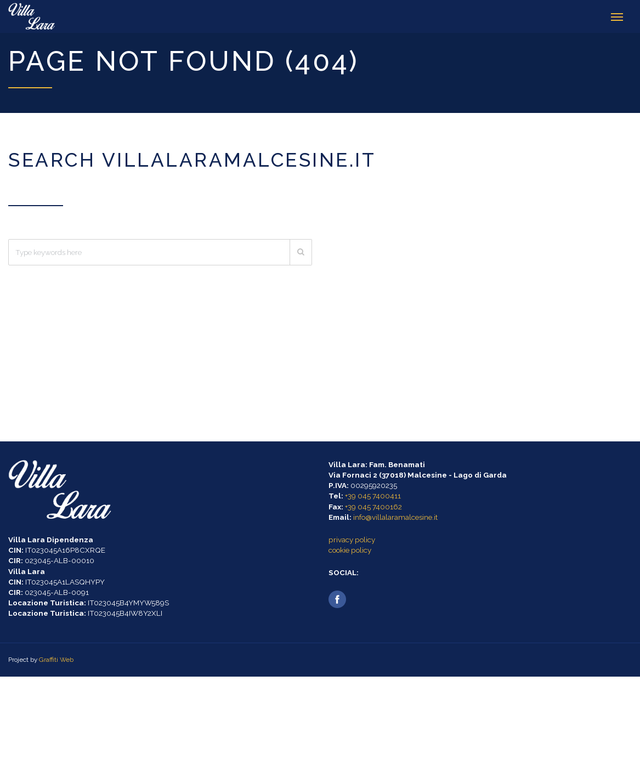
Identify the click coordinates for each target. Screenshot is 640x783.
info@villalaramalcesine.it (395, 517)
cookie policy (350, 550)
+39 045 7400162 (373, 506)
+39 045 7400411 (373, 495)
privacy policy (352, 539)
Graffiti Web (56, 659)
